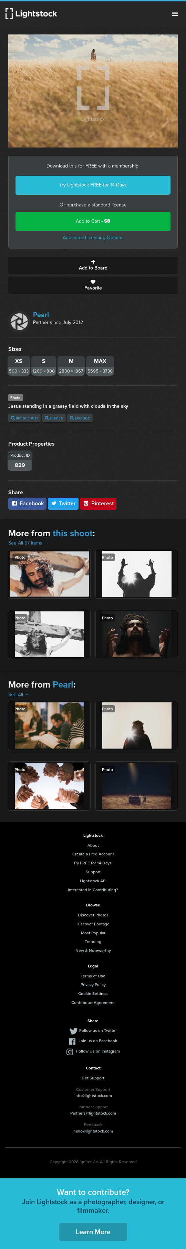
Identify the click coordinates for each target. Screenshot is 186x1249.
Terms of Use (93, 976)
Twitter (63, 503)
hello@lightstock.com (93, 1131)
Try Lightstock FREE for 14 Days (93, 185)
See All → (18, 694)
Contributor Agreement (93, 1002)
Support (93, 872)
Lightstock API (93, 881)
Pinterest (98, 503)
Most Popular (93, 933)
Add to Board (93, 265)
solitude (80, 418)
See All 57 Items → (28, 543)
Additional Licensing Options (93, 237)
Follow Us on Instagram (98, 1051)
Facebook (27, 503)
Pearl (41, 314)
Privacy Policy (93, 984)
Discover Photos (93, 915)
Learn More (93, 1232)
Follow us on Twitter (98, 1030)
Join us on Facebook (98, 1041)
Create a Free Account (93, 854)
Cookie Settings (93, 993)
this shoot (73, 533)
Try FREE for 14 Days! (93, 863)
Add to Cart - (93, 221)
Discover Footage (93, 924)
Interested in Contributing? (93, 890)
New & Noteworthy (93, 950)
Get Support (93, 1078)
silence (54, 418)
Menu (174, 13)
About (93, 845)
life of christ (24, 418)
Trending (93, 941)
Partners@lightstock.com (93, 1113)
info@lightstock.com (93, 1095)
